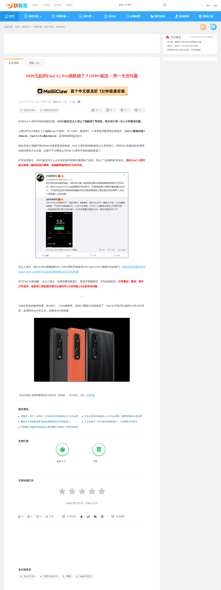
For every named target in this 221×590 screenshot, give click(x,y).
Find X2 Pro (27, 110)
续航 (66, 576)
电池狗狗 (182, 16)
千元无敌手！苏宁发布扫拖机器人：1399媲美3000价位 (111, 421)
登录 (208, 5)
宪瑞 (55, 102)
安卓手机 (49, 27)
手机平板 (37, 27)
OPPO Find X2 (48, 110)
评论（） (35, 63)
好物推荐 (133, 16)
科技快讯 (33, 16)
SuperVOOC (83, 576)
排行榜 (86, 16)
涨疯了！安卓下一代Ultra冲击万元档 (182, 46)
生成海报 (120, 516)
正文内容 (14, 63)
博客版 (69, 5)
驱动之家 (206, 16)
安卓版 (46, 5)
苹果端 (58, 5)
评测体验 (60, 16)
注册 (215, 5)
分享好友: (72, 516)
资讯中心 (26, 27)
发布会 (110, 16)
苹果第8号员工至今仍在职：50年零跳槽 (183, 50)
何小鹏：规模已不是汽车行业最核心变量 (184, 42)
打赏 (51, 516)
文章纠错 (90, 395)
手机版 (35, 5)
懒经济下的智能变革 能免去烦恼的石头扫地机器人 (45, 421)
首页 (9, 16)
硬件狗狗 (157, 16)
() (74, 102)
